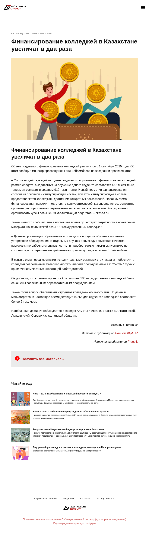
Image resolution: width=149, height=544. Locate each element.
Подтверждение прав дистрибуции (74, 531)
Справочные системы (45, 506)
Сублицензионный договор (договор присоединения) (94, 527)
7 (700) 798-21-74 (106, 506)
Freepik (130, 348)
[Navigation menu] (143, 7)
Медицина (68, 506)
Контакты (85, 506)
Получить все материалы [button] (46, 366)
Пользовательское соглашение (42, 527)
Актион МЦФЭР (123, 340)
